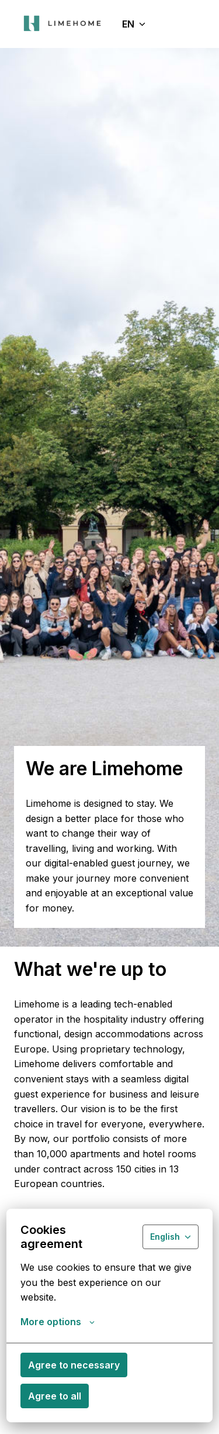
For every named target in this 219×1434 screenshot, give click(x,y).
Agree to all (54, 1396)
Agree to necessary (74, 1365)
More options (57, 1322)
